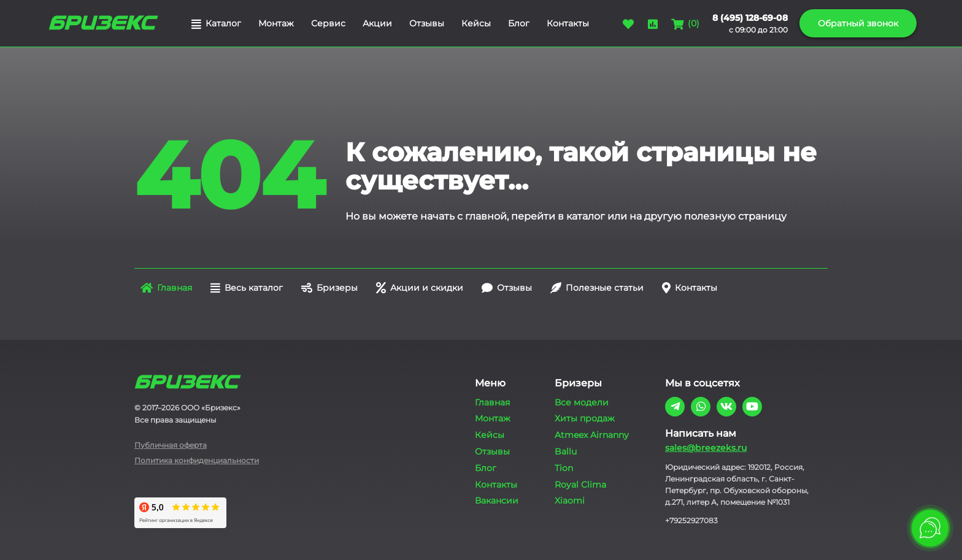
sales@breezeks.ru (706, 447)
